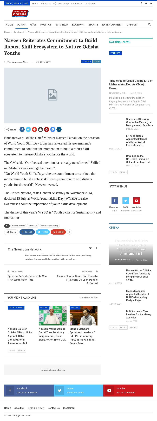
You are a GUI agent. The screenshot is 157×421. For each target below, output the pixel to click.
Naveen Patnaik (18, 226)
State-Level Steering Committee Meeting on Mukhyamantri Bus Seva (139, 122)
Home (35, 3)
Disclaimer (90, 3)
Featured (86, 61)
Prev (12, 350)
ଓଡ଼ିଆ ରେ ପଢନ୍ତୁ (61, 3)
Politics (45, 24)
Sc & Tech (61, 24)
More (130, 24)
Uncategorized (16, 308)
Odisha (21, 24)
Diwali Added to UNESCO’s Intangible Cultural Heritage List (138, 159)
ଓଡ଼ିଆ (33, 24)
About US (46, 3)
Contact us (76, 3)
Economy (78, 24)
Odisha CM (33, 226)
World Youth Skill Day (49, 226)
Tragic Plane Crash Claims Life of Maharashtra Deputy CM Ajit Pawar (131, 84)
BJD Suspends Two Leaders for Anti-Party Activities (138, 314)
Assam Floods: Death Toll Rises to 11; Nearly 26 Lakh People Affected (77, 280)
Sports (93, 24)
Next (21, 350)
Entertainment (112, 24)
